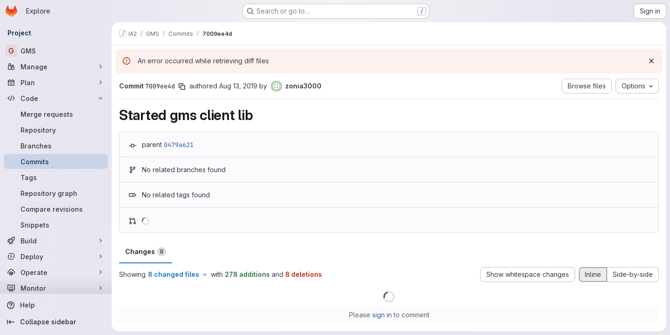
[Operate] (56, 272)
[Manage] (56, 66)
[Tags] (56, 177)
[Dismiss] (651, 61)
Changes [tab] (145, 251)
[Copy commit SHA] (182, 86)
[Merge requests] (56, 114)
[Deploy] (56, 256)
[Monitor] (56, 288)
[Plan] (56, 82)
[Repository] (56, 129)
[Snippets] (56, 224)
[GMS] (56, 50)
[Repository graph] (56, 193)
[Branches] (56, 145)
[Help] (56, 305)
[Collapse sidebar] (56, 322)
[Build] (56, 240)
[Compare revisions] (56, 208)
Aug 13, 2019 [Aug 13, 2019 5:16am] (238, 86)
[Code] (56, 98)
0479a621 (179, 145)
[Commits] (56, 161)
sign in (382, 315)
